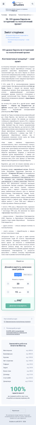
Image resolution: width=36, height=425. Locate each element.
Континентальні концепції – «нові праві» (18, 41)
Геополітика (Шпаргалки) (26, 15)
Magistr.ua (14, 10)
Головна (4, 15)
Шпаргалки (12, 15)
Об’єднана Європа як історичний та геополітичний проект (17, 36)
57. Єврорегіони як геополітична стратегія (17, 321)
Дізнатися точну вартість (18, 306)
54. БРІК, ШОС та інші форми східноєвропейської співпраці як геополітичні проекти (16, 332)
